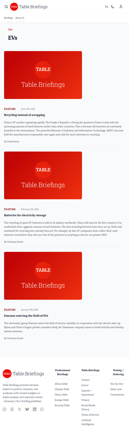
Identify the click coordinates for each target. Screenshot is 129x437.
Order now (116, 389)
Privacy (85, 400)
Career (85, 385)
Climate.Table (62, 389)
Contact (85, 379)
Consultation (117, 394)
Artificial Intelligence (87, 422)
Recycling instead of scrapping (24, 115)
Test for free (116, 383)
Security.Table (62, 405)
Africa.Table (61, 383)
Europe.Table (62, 400)
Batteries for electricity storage (25, 215)
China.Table (61, 394)
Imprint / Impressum (87, 392)
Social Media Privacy (88, 407)
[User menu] (121, 6)
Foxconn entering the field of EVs (26, 316)
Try (106, 6)
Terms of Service (90, 414)
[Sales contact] (112, 6)
